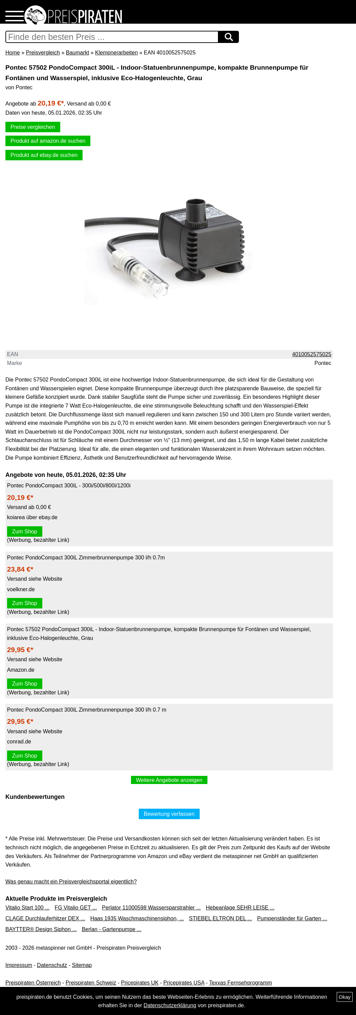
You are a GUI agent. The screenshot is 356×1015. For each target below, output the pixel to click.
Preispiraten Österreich (33, 983)
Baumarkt (77, 52)
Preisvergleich (43, 52)
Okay (345, 997)
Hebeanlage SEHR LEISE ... (240, 907)
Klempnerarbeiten (116, 52)
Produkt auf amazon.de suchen (47, 141)
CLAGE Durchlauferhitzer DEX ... (45, 918)
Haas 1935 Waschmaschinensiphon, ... (137, 918)
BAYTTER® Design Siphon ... (41, 929)
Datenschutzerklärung (169, 1005)
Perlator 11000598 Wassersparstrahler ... (151, 907)
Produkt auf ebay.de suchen (43, 155)
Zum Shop (24, 531)
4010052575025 (311, 354)
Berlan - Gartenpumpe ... (111, 929)
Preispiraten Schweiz (91, 983)
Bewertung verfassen (169, 814)
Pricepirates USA (183, 983)
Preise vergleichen (32, 127)
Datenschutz (52, 965)
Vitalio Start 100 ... (27, 907)
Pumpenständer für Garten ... (292, 918)
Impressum (18, 965)
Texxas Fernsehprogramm (240, 983)
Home (12, 52)
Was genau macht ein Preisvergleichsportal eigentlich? (71, 881)
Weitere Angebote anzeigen (169, 780)
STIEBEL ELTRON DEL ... (220, 918)
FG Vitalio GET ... (75, 907)
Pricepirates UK (139, 983)
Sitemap (82, 965)
